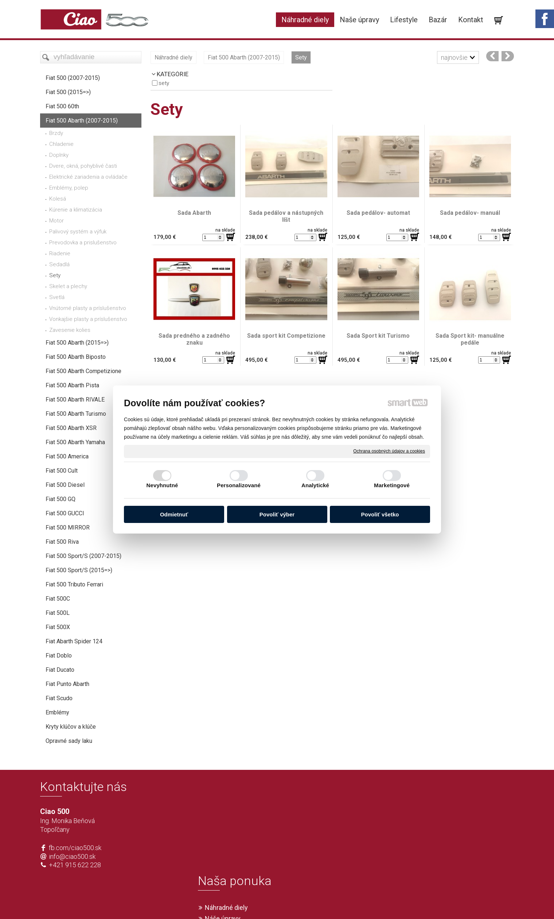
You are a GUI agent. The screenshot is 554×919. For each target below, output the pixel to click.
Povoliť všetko (380, 514)
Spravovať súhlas (385, 901)
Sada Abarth (194, 212)
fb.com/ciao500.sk (75, 848)
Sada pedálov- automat (378, 212)
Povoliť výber (277, 514)
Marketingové (392, 485)
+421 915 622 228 (75, 865)
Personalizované (239, 485)
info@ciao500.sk (72, 856)
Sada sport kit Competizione (286, 335)
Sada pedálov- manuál (470, 212)
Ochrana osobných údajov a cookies (389, 451)
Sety (164, 83)
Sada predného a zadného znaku (195, 339)
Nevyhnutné (162, 485)
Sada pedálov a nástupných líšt (287, 216)
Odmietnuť (174, 514)
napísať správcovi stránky (256, 901)
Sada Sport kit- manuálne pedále (471, 339)
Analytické (315, 485)
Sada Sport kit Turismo (378, 335)
